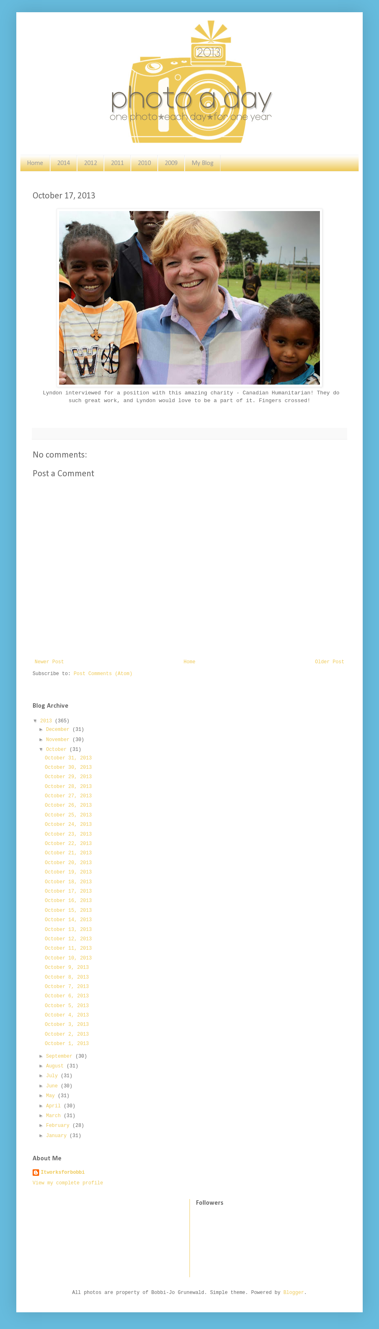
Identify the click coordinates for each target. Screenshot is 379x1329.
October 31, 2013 (68, 758)
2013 (47, 721)
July (53, 1076)
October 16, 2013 (68, 901)
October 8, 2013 (67, 977)
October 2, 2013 (67, 1034)
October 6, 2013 (67, 996)
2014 (63, 163)
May (52, 1096)
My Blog (203, 163)
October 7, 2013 (67, 987)
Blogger (293, 1293)
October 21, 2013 (68, 853)
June (53, 1086)
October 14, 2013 (68, 920)
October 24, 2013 (68, 824)
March (55, 1116)
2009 (171, 163)
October (58, 750)
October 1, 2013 (67, 1044)
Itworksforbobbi (63, 1172)
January (58, 1136)
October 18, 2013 (68, 882)
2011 (117, 163)
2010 (144, 163)
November (59, 740)
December (59, 730)
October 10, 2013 (68, 958)
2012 (90, 163)
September (60, 1056)
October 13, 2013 (68, 930)
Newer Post (49, 662)
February (59, 1126)
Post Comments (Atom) (103, 674)
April (55, 1106)
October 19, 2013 (68, 872)
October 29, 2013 (68, 777)
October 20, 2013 (68, 863)
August (56, 1066)
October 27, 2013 (68, 796)
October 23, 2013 (68, 834)
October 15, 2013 (68, 910)
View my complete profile (68, 1183)
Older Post (329, 662)
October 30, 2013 (68, 767)
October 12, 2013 (68, 939)
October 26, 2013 (68, 805)
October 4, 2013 (67, 1015)
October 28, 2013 (68, 787)
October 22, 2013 (68, 844)
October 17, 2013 (68, 891)
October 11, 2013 (68, 948)
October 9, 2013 (67, 967)
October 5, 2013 (67, 1006)
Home (35, 163)
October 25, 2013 (68, 815)
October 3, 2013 (67, 1025)
